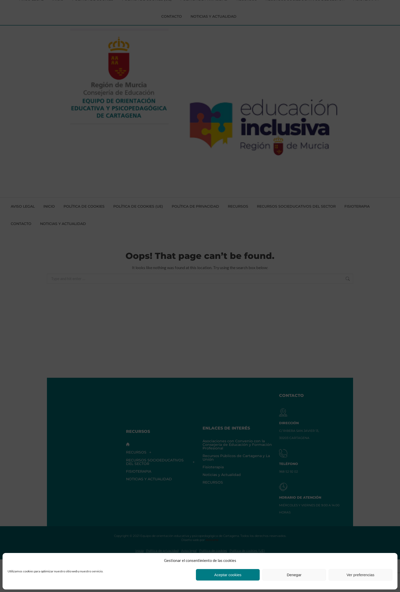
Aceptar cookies (228, 575)
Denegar (294, 575)
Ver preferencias (360, 575)
